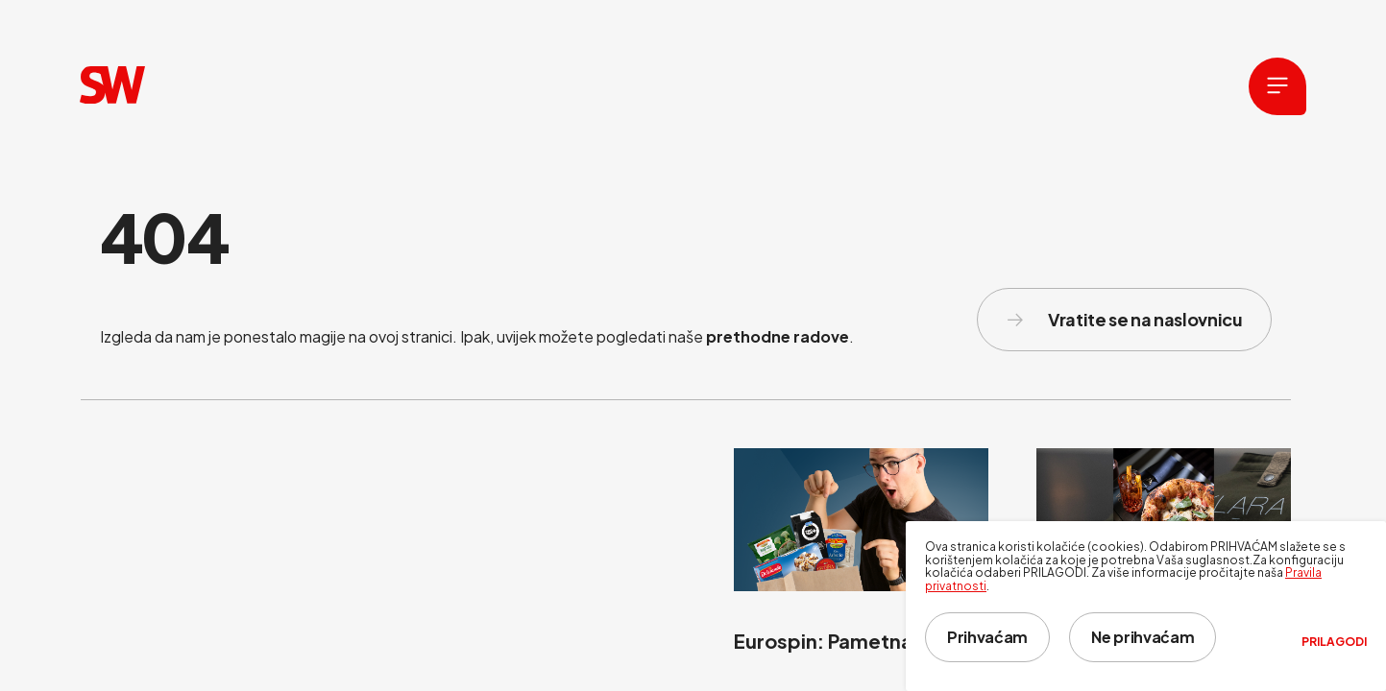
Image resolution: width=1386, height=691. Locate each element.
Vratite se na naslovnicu (1124, 319)
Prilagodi (1334, 642)
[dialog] (1146, 606)
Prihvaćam (987, 637)
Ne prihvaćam (1142, 637)
